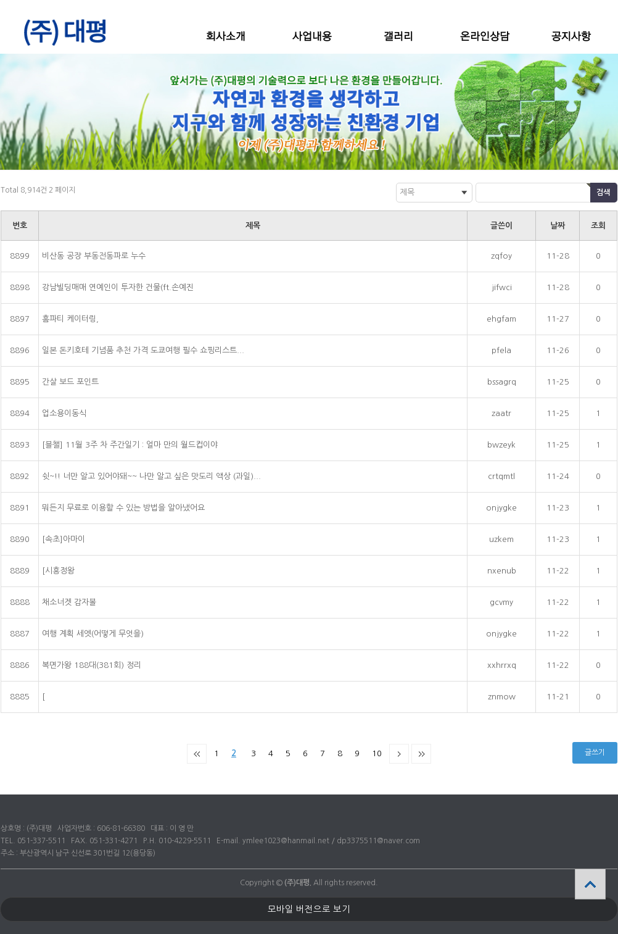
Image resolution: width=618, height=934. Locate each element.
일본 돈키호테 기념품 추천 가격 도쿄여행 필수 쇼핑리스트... (143, 350)
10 (377, 753)
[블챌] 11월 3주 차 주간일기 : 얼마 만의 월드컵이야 (130, 445)
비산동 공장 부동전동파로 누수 (94, 256)
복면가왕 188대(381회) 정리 (91, 665)
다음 (399, 754)
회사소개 (225, 36)
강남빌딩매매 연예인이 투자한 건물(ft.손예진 (118, 287)
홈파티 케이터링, (70, 319)
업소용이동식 (64, 413)
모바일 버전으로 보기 (309, 909)
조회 (598, 226)
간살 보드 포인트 (70, 382)
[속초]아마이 (63, 539)
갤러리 (398, 36)
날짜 (557, 226)
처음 (197, 754)
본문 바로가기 (0, 0)
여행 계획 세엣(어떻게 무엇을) (93, 634)
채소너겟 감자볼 (69, 602)
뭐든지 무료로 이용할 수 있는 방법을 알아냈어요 (123, 508)
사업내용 (312, 36)
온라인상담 (484, 36)
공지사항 (571, 36)
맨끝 (421, 754)
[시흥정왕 (58, 571)
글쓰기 (595, 752)
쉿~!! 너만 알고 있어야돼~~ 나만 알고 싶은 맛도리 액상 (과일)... (151, 476)
